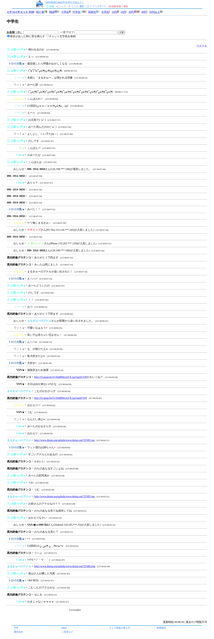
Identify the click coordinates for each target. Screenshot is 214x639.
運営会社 (18, 631)
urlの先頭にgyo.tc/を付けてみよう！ (64, 2)
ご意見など (67, 631)
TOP (16, 627)
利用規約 (161, 627)
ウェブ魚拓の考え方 (119, 627)
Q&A (64, 627)
